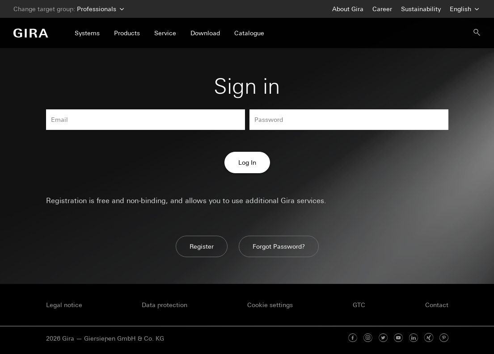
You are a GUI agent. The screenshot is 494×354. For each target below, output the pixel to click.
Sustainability (421, 8)
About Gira (347, 8)
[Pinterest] (443, 338)
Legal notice (64, 304)
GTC (359, 304)
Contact (436, 304)
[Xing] (428, 338)
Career (382, 8)
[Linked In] (413, 338)
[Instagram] (367, 338)
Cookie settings (270, 304)
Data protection (164, 304)
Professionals (99, 9)
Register (202, 246)
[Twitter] (383, 338)
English (463, 9)
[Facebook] (352, 338)
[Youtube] (398, 338)
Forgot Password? (279, 246)
